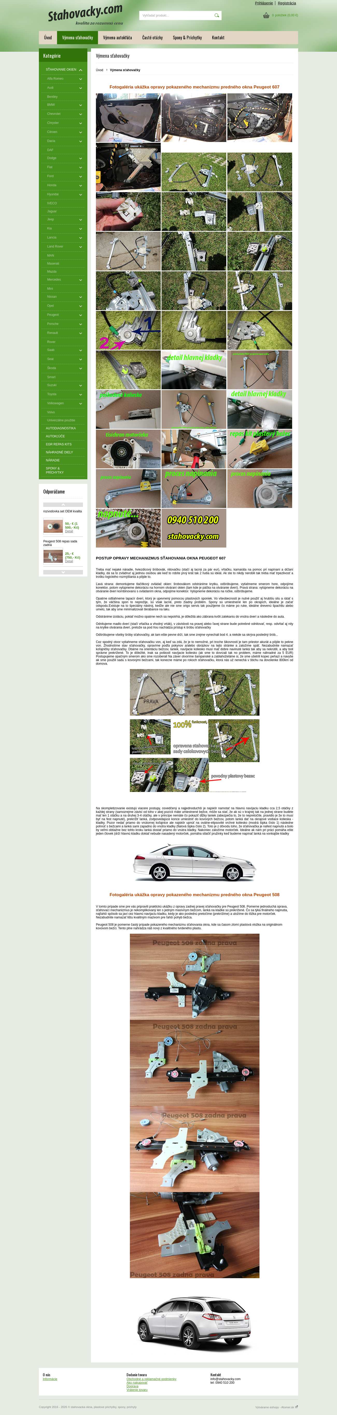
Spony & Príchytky (187, 37)
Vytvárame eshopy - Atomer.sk (276, 1407)
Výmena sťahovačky (77, 37)
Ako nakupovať (137, 1382)
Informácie (50, 1379)
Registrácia (287, 3)
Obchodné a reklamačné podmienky (151, 1379)
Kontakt (218, 37)
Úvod (48, 37)
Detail (69, 531)
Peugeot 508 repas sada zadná (60, 543)
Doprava (132, 1386)
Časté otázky (152, 37)
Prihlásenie (264, 3)
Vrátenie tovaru (137, 1390)
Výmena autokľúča (117, 37)
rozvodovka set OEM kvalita (62, 511)
